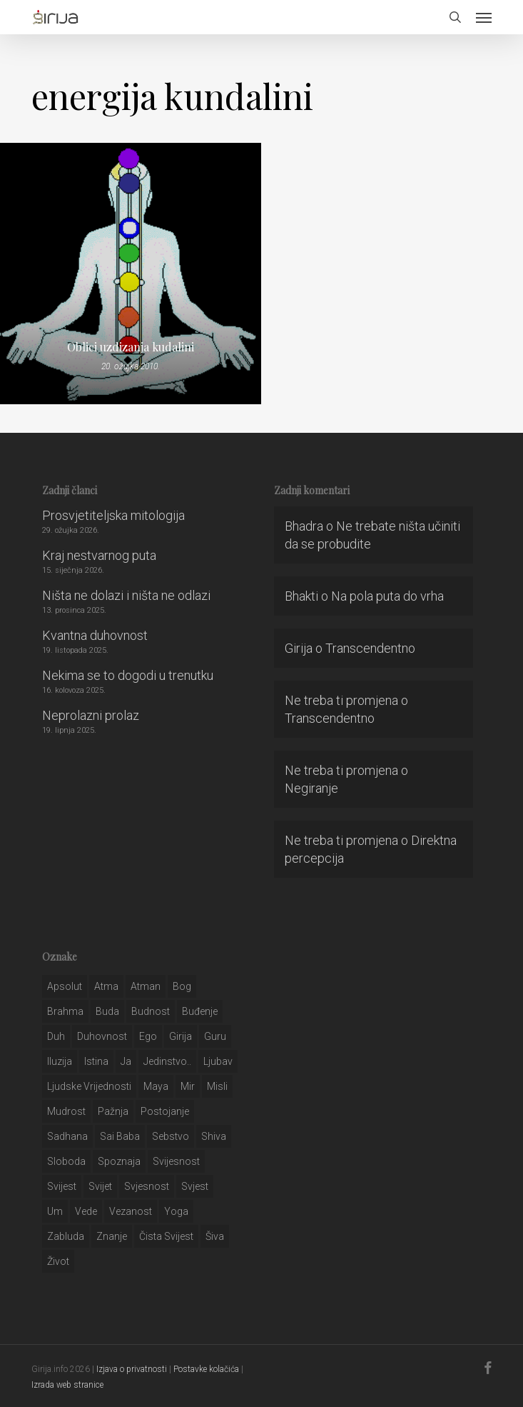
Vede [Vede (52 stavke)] (86, 1211)
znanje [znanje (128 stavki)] (111, 1236)
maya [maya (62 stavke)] (155, 1086)
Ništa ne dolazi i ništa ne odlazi (126, 595)
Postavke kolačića (206, 1369)
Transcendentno (370, 648)
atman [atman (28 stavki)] (146, 986)
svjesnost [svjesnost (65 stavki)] (146, 1186)
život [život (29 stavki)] (58, 1261)
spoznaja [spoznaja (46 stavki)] (119, 1161)
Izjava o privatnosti (131, 1369)
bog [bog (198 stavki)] (182, 986)
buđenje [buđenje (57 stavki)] (200, 1011)
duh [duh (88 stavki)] (56, 1036)
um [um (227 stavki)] (55, 1211)
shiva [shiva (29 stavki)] (213, 1136)
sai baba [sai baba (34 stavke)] (120, 1136)
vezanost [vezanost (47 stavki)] (130, 1211)
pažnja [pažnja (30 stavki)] (113, 1111)
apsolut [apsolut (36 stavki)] (64, 986)
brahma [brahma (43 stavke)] (65, 1011)
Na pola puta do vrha (387, 596)
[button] (484, 17)
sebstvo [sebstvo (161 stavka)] (170, 1136)
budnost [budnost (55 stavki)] (150, 1011)
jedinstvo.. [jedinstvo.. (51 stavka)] (167, 1061)
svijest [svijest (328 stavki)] (61, 1186)
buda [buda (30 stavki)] (107, 1011)
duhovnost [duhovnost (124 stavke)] (102, 1036)
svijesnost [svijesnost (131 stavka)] (176, 1161)
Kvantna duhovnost (95, 635)
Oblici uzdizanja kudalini (130, 347)
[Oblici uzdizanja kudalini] (130, 273)
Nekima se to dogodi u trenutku (127, 675)
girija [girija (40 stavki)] (180, 1036)
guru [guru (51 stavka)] (215, 1036)
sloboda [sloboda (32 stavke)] (66, 1161)
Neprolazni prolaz (90, 715)
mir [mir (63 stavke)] (188, 1086)
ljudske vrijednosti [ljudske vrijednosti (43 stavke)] (89, 1086)
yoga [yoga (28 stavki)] (176, 1211)
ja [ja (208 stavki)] (126, 1061)
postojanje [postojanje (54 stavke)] (165, 1111)
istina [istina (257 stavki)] (96, 1061)
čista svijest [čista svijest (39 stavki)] (166, 1236)
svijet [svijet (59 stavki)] (100, 1186)
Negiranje (311, 788)
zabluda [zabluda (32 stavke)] (65, 1236)
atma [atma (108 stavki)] (106, 986)
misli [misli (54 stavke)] (217, 1086)
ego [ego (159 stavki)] (148, 1036)
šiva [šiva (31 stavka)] (214, 1236)
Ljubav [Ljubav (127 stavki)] (218, 1061)
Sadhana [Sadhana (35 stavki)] (67, 1136)
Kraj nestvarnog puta (99, 555)
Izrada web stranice (67, 1385)
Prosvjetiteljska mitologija (113, 515)
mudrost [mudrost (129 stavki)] (66, 1111)
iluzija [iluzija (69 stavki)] (59, 1061)
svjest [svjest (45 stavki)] (194, 1186)
